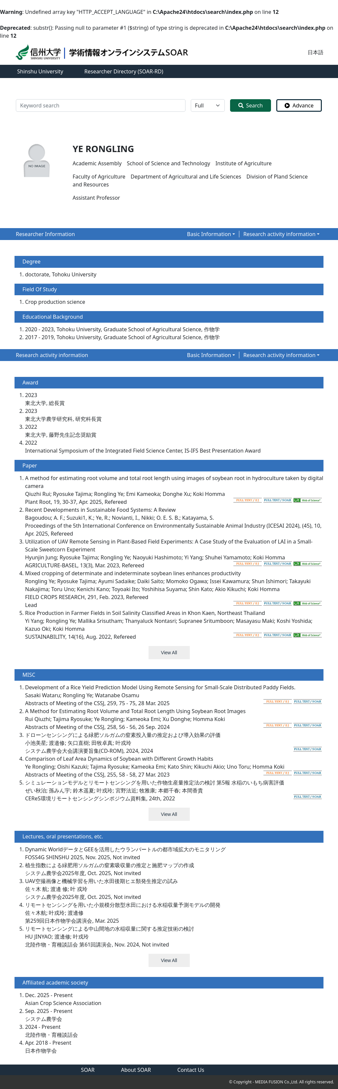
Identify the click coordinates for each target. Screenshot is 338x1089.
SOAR (87, 1069)
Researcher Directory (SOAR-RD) (123, 71)
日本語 (315, 52)
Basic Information (209, 234)
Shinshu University (40, 71)
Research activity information (279, 234)
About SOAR (136, 1069)
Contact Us (190, 1069)
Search (250, 105)
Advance (299, 105)
